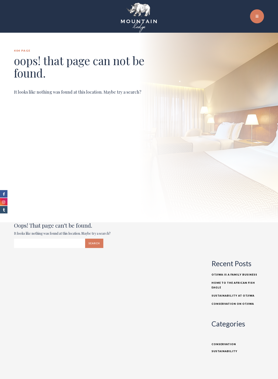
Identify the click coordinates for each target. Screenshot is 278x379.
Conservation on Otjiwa (233, 303)
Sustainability (224, 351)
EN (253, 7)
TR (258, 7)
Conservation (224, 344)
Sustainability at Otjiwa (233, 295)
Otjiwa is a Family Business (234, 274)
